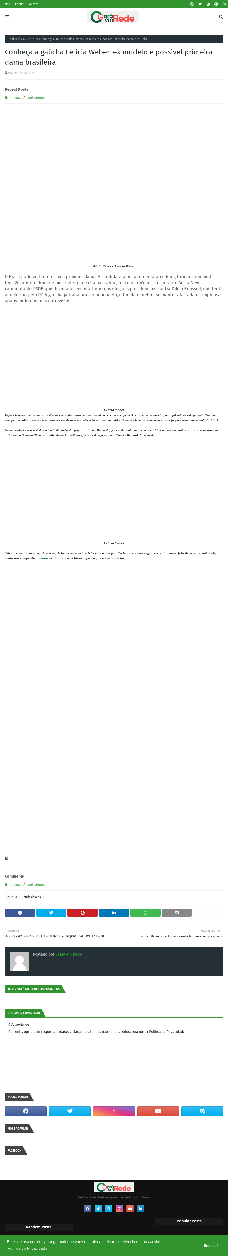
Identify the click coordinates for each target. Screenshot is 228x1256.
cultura (33, 39)
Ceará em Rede (68, 954)
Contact (33, 4)
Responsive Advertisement (25, 98)
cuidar (64, 430)
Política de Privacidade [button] (27, 1248)
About (19, 4)
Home (6, 4)
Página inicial (17, 39)
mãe (45, 558)
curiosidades (32, 897)
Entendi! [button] (211, 1246)
